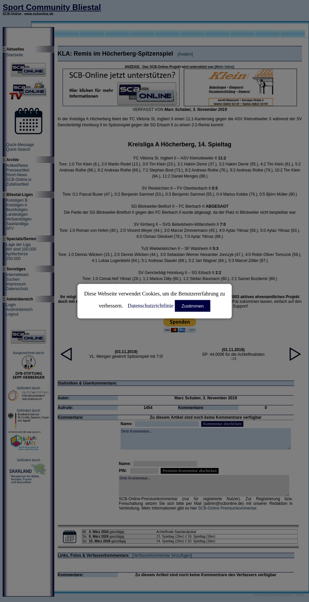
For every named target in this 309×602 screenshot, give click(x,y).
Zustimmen (192, 305)
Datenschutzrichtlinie (150, 305)
